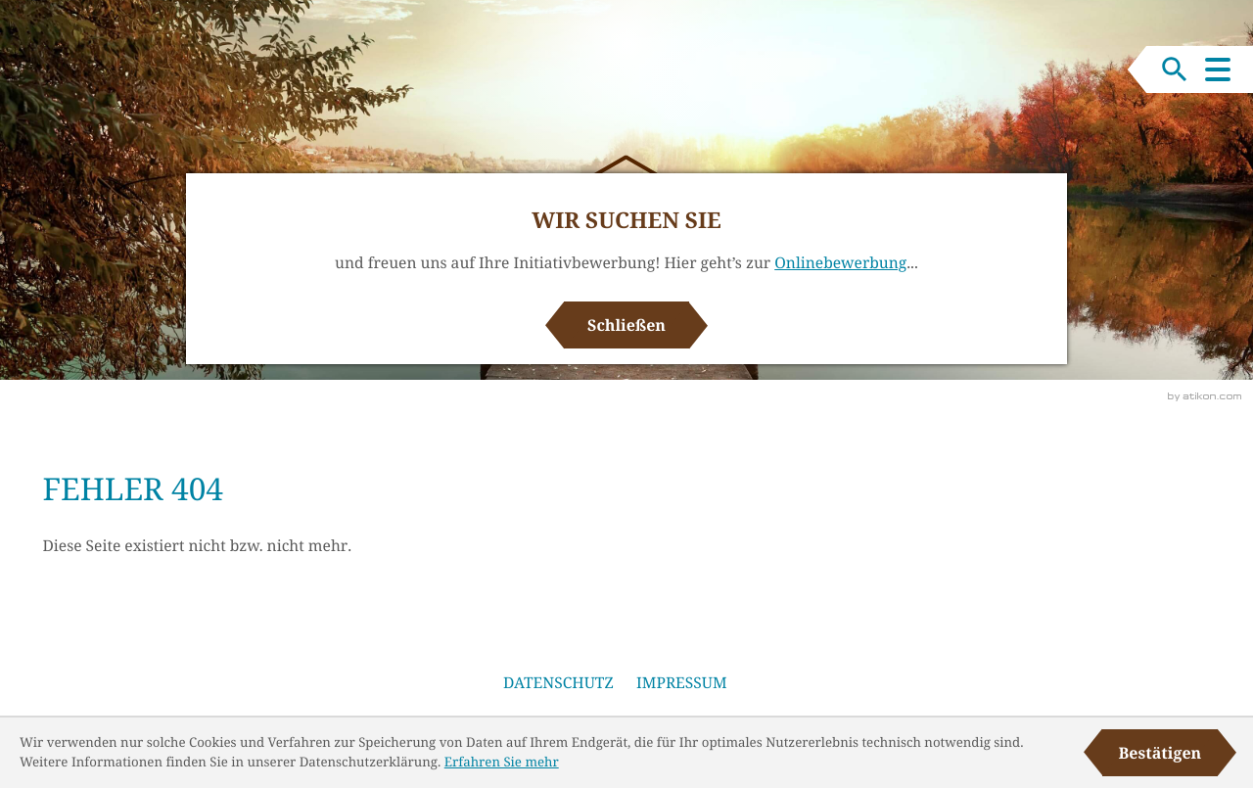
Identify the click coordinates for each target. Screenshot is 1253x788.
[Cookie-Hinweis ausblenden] (1160, 752)
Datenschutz (558, 682)
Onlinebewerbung (840, 262)
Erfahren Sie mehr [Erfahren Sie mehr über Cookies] (501, 761)
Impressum (681, 682)
